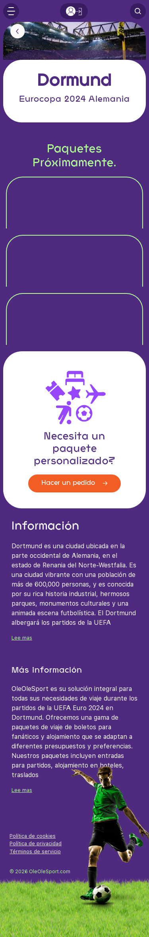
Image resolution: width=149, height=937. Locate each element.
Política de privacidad (36, 843)
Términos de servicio (35, 851)
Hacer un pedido (74, 483)
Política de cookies (33, 836)
